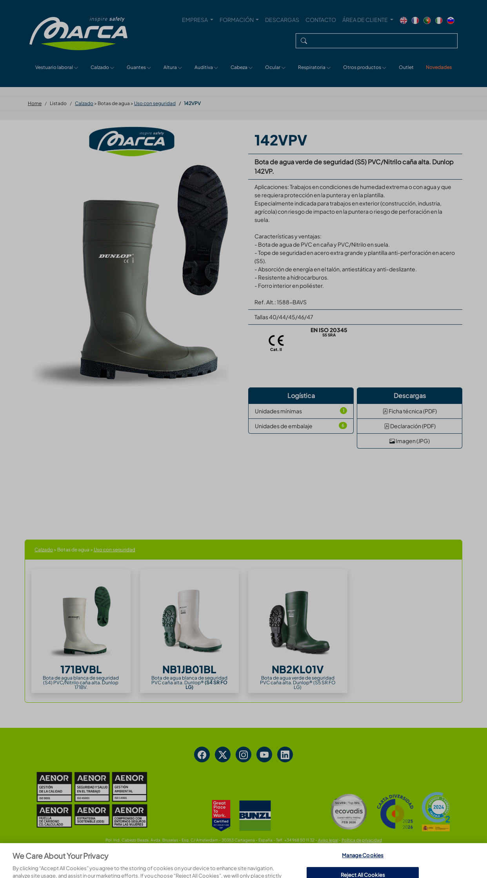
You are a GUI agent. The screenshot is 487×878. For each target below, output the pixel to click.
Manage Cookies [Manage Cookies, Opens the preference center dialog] (362, 865)
